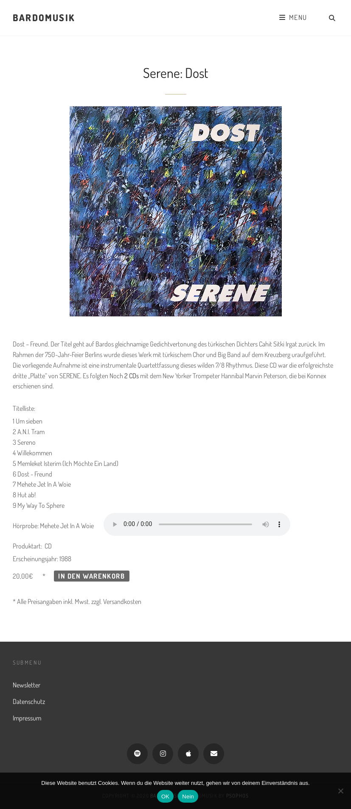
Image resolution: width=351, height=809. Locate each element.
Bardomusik (44, 17)
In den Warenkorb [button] (91, 576)
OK (165, 796)
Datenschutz (29, 701)
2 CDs (131, 375)
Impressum (27, 718)
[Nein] (340, 791)
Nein (188, 796)
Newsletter (26, 685)
